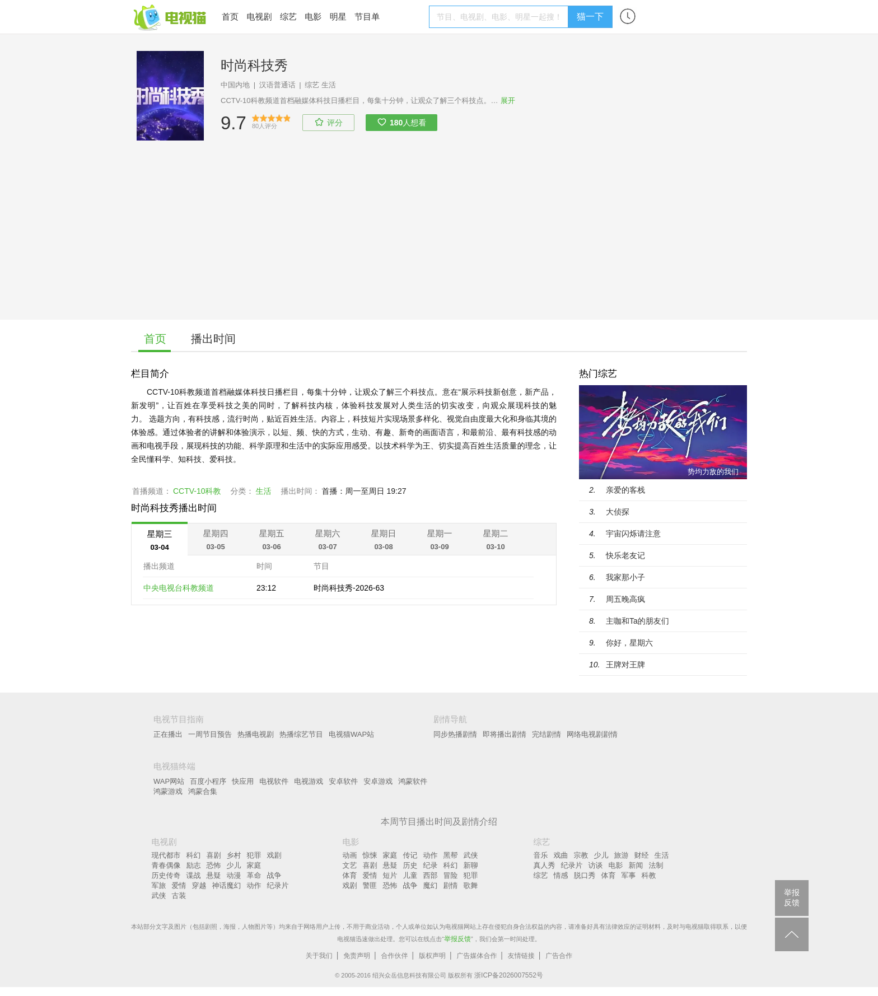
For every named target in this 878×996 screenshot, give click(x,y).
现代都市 (166, 855)
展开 (508, 100)
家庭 (254, 865)
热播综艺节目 (301, 734)
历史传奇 (166, 875)
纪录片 (278, 885)
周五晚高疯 (625, 599)
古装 (179, 895)
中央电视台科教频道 (178, 587)
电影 (313, 16)
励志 (193, 865)
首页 (230, 16)
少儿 (234, 865)
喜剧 (214, 855)
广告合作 (558, 956)
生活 (328, 85)
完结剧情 (546, 734)
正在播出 (168, 734)
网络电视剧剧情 (592, 734)
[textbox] (500, 17)
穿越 (199, 885)
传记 (410, 855)
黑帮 (450, 855)
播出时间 (213, 339)
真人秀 (544, 865)
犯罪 (254, 855)
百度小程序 (208, 781)
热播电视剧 (255, 734)
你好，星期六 (629, 642)
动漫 (234, 875)
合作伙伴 (394, 956)
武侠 (159, 895)
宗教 (581, 855)
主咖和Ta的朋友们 (637, 620)
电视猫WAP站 (351, 734)
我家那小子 (625, 577)
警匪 (370, 885)
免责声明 (356, 956)
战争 (274, 875)
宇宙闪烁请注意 (633, 533)
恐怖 (214, 865)
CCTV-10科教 (197, 491)
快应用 (243, 781)
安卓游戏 (378, 781)
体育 (350, 875)
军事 (629, 875)
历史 (410, 865)
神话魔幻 (226, 885)
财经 (641, 855)
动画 (350, 855)
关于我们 (319, 956)
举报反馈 (457, 939)
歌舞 (471, 885)
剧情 (450, 885)
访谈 (596, 865)
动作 (254, 885)
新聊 (471, 865)
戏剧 (274, 855)
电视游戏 (308, 781)
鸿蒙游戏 (168, 791)
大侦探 (617, 511)
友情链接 (521, 956)
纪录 (430, 865)
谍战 (193, 875)
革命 (254, 875)
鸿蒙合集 (202, 791)
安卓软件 (343, 781)
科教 (649, 875)
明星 (338, 16)
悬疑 (214, 875)
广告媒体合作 (476, 956)
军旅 (159, 885)
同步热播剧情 (455, 734)
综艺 (288, 16)
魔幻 (430, 885)
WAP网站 (168, 781)
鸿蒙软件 (412, 781)
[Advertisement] (439, 241)
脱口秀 (585, 875)
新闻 (636, 865)
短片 (390, 875)
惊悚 (370, 855)
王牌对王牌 (625, 664)
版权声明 (432, 956)
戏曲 (561, 855)
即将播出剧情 (504, 734)
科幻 (193, 855)
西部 (430, 875)
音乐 (541, 855)
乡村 (234, 855)
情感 (561, 875)
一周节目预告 (210, 734)
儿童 (410, 875)
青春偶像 (166, 865)
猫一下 (590, 16)
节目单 (367, 16)
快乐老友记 (625, 555)
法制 (656, 865)
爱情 (179, 885)
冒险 (450, 875)
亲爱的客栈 (625, 489)
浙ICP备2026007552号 (508, 975)
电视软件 (273, 781)
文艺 (350, 865)
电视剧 (259, 16)
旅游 (621, 855)
